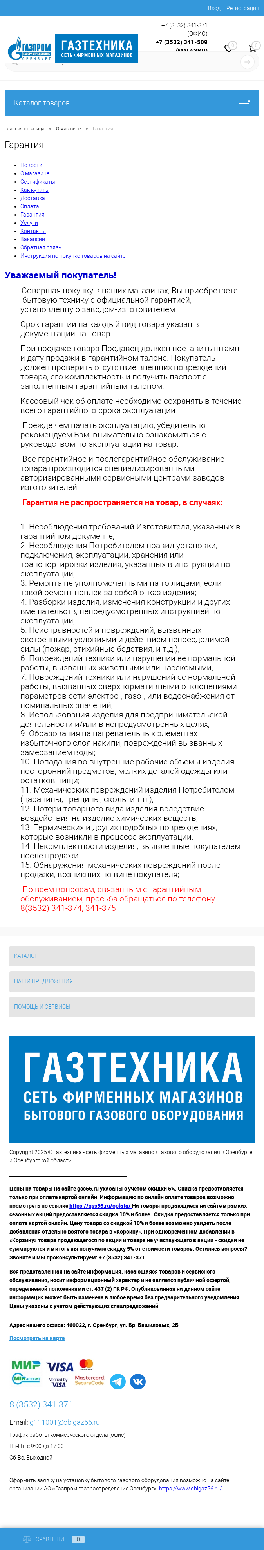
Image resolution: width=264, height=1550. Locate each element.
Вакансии (32, 239)
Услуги (29, 223)
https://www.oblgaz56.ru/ (190, 1488)
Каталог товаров (132, 103)
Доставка (32, 198)
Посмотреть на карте (37, 1338)
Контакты (33, 231)
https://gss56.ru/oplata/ (100, 1205)
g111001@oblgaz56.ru (65, 1422)
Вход (214, 8)
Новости (31, 165)
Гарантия (32, 214)
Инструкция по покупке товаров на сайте (72, 256)
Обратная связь (40, 247)
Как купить (34, 190)
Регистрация (242, 8)
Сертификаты (37, 182)
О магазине (34, 173)
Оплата (29, 206)
